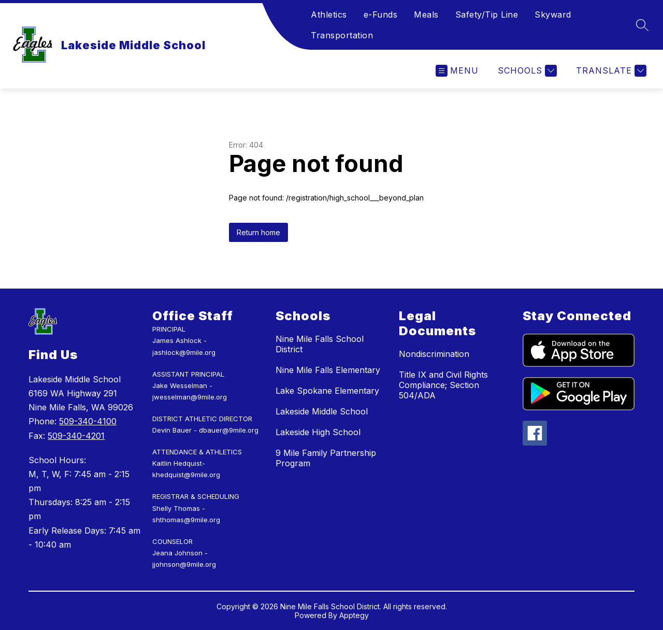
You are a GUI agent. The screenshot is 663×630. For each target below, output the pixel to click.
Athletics (329, 14)
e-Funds (381, 14)
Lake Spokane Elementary (327, 390)
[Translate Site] (609, 70)
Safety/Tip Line (486, 14)
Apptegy (354, 615)
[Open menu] (457, 70)
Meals (426, 14)
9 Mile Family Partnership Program (326, 458)
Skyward (553, 14)
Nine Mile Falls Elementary (328, 370)
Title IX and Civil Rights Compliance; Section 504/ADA (443, 384)
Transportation (342, 35)
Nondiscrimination (434, 354)
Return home (258, 232)
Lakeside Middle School (322, 411)
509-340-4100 (88, 421)
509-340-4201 (76, 436)
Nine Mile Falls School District (320, 344)
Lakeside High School (318, 432)
